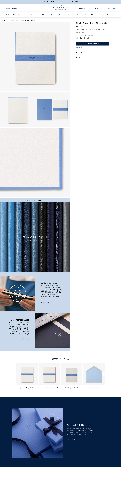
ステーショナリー (11, 20)
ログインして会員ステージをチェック (101, 29)
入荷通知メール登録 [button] (93, 43)
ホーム (3, 20)
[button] (81, 8)
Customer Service (11, 8)
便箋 (17, 20)
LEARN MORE (45, 302)
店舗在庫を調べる (80, 47)
